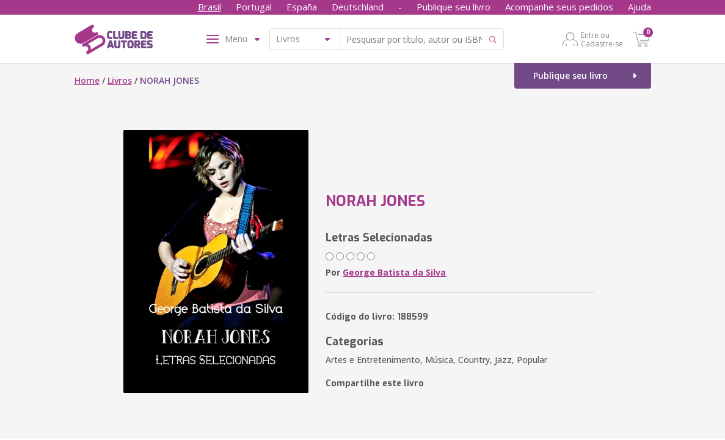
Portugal (254, 7)
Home (87, 80)
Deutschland (358, 7)
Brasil (209, 7)
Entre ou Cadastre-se (602, 39)
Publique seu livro (453, 7)
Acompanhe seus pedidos (559, 7)
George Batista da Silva (394, 272)
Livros (119, 80)
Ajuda (639, 7)
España (301, 7)
